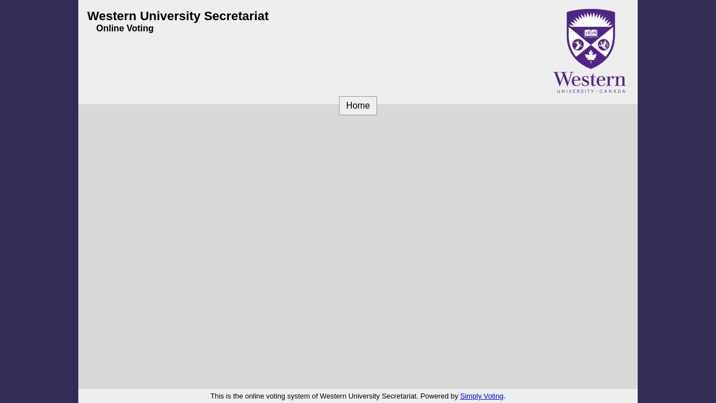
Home (358, 105)
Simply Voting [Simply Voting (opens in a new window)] (482, 396)
